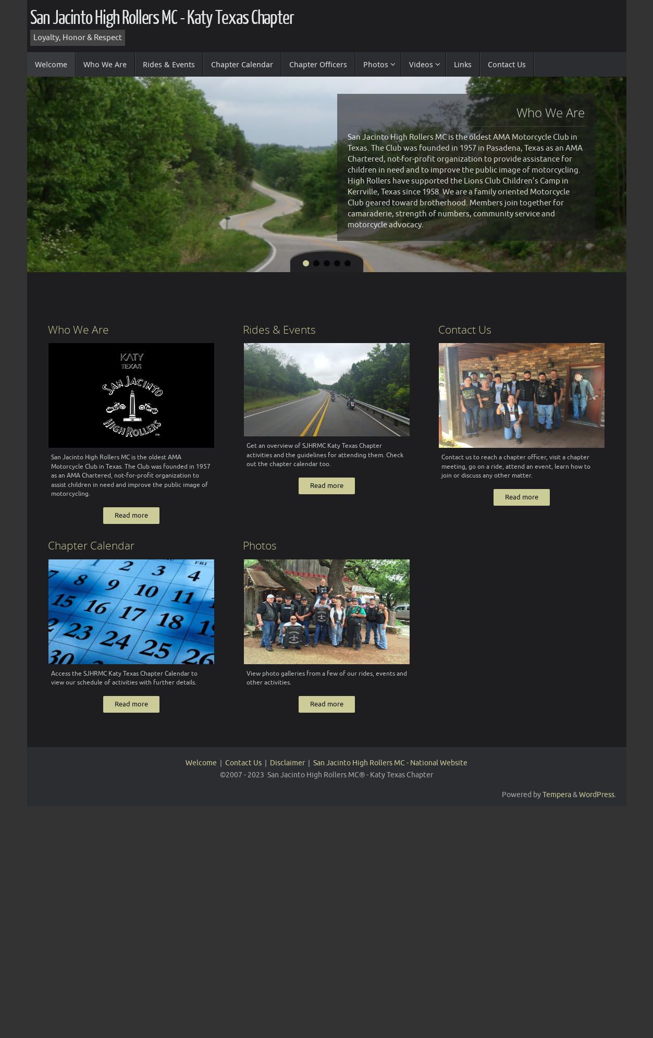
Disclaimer (287, 770)
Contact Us (243, 770)
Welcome (201, 770)
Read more (131, 521)
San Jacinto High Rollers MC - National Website (390, 770)
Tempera (557, 802)
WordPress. (597, 802)
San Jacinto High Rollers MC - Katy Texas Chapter (162, 18)
